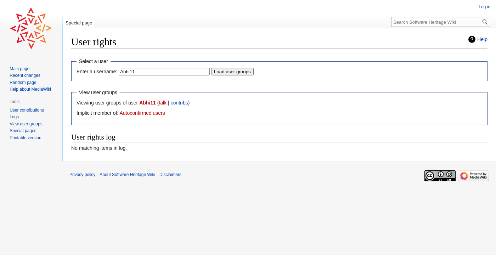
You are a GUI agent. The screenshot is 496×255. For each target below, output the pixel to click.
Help (482, 39)
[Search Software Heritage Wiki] (440, 22)
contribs (179, 103)
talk (163, 103)
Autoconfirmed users (142, 113)
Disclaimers (170, 174)
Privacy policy (82, 174)
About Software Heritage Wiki (127, 174)
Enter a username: (97, 71)
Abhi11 (147, 103)
